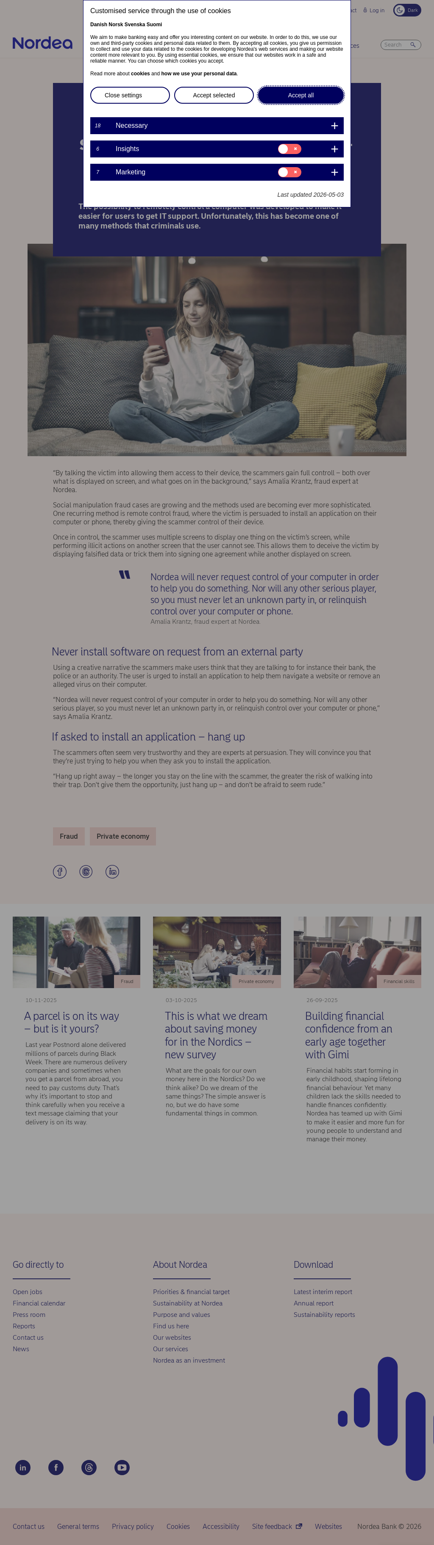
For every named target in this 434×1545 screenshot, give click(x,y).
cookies (140, 74)
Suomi (154, 25)
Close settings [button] (123, 95)
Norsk (115, 25)
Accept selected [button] (214, 95)
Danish (98, 25)
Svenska (135, 25)
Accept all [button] (301, 95)
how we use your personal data (198, 74)
